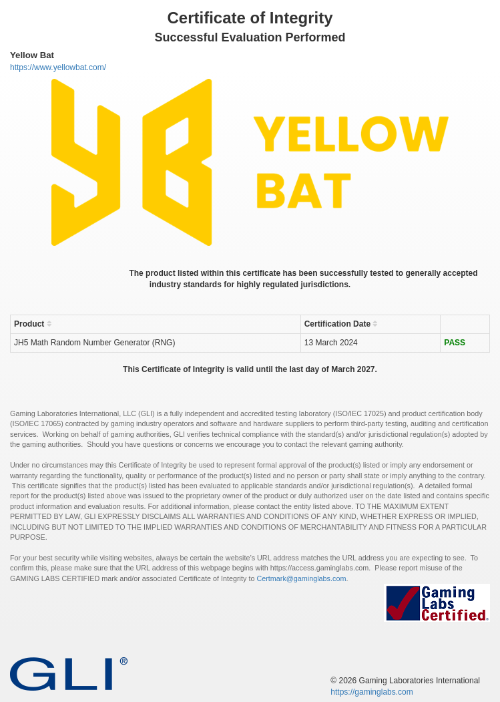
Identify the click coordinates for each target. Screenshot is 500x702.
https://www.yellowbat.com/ (58, 67)
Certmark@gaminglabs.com (301, 578)
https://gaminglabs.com (371, 692)
